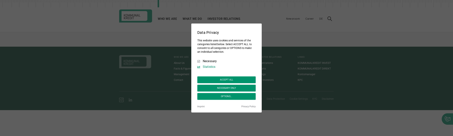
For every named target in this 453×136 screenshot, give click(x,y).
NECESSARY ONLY (226, 88)
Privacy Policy (248, 107)
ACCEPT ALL (226, 79)
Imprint (201, 107)
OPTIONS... (226, 96)
